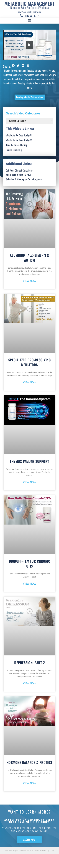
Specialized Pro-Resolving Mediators (29, 362)
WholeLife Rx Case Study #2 (19, 140)
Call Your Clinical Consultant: (19, 170)
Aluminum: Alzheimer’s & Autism (29, 258)
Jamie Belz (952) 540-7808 (18, 174)
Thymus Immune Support (29, 461)
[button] (30, 21)
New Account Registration (29, 12)
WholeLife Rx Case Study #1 (19, 135)
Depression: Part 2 (29, 662)
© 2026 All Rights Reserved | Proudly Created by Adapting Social (29, 850)
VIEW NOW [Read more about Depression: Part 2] (29, 683)
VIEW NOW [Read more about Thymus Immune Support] (29, 482)
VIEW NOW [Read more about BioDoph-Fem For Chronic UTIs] (29, 584)
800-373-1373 (40, 831)
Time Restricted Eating (16, 145)
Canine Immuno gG (14, 150)
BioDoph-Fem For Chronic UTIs (29, 563)
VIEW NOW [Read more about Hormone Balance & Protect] (29, 783)
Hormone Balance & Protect (30, 762)
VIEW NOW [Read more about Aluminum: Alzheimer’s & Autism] (29, 281)
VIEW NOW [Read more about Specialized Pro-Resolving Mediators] (29, 382)
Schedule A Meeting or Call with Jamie (24, 179)
